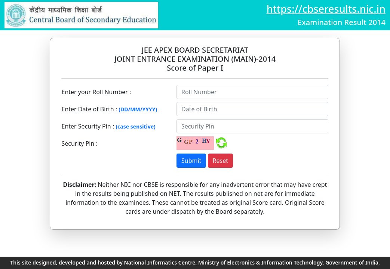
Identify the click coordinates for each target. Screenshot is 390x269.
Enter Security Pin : (87, 126)
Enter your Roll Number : (96, 92)
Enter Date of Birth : (89, 109)
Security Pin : (79, 143)
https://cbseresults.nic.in (326, 9)
